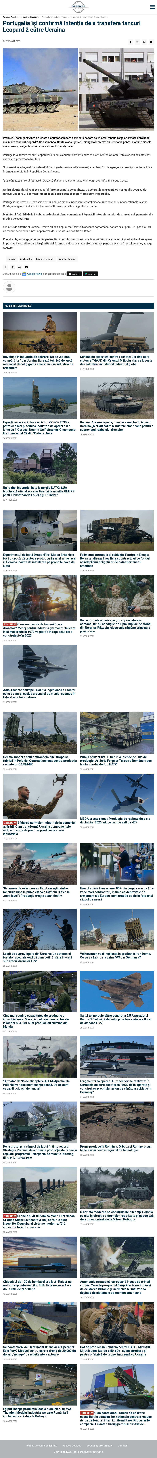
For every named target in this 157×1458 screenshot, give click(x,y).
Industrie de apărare (30, 17)
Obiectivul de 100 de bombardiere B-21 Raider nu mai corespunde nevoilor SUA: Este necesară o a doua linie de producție (37, 1285)
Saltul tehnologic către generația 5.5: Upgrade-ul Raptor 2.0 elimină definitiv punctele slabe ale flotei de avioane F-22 (115, 1019)
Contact (122, 1445)
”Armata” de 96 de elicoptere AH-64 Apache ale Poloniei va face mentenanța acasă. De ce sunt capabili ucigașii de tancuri (36, 1084)
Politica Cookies (71, 1445)
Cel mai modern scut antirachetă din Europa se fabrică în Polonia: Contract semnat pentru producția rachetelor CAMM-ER (40, 760)
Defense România (11, 17)
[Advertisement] (117, 475)
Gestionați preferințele (99, 1445)
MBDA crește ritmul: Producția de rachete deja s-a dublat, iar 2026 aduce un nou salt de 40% (115, 820)
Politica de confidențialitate (41, 1445)
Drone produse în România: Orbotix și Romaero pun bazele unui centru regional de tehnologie (115, 1148)
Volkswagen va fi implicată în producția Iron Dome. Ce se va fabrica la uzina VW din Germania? (115, 955)
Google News (34, 273)
